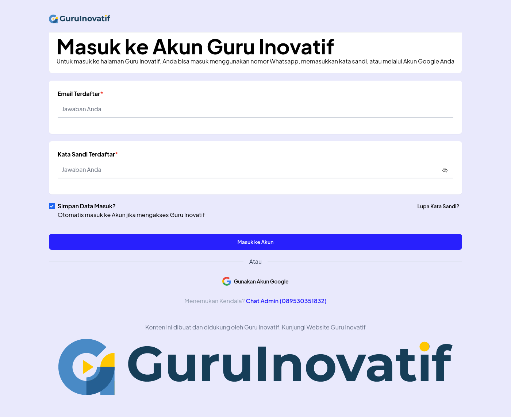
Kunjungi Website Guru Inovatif (324, 327)
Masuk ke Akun (256, 242)
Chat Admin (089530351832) (286, 301)
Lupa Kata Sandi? (438, 206)
